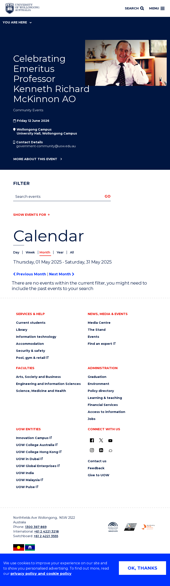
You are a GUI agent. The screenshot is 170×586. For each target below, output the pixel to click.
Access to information (106, 412)
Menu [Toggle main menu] (157, 8)
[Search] (134, 8)
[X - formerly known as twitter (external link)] (101, 440)
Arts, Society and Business (38, 377)
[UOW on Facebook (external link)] (92, 440)
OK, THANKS (142, 568)
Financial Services (103, 405)
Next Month (61, 274)
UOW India (25, 473)
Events (93, 337)
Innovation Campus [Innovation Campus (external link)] (32, 438)
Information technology (36, 337)
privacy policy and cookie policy (41, 574)
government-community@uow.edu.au (46, 146)
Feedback (96, 468)
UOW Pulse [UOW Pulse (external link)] (25, 487)
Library (21, 330)
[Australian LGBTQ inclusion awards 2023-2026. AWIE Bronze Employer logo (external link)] (130, 527)
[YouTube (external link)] (110, 440)
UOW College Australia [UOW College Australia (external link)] (35, 445)
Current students (30, 323)
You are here (17, 22)
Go (108, 196)
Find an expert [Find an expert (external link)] (100, 344)
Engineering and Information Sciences (48, 384)
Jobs (91, 419)
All (72, 252)
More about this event (35, 159)
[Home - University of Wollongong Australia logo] (22, 8)
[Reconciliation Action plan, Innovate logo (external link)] (113, 527)
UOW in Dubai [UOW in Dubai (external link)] (27, 459)
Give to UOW (98, 475)
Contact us (97, 461)
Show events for (29, 215)
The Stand (97, 330)
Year (60, 252)
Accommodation (30, 344)
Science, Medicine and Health (41, 391)
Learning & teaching (105, 398)
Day (16, 252)
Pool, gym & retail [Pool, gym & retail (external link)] (30, 358)
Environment (98, 384)
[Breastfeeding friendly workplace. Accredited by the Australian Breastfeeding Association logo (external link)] (148, 527)
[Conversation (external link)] (110, 450)
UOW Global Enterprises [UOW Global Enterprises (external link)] (36, 466)
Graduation (97, 377)
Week (31, 252)
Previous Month (30, 274)
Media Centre (99, 323)
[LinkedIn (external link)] (101, 450)
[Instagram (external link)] (92, 450)
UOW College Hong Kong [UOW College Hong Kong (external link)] (37, 452)
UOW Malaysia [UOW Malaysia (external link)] (28, 480)
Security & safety (30, 351)
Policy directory (101, 391)
